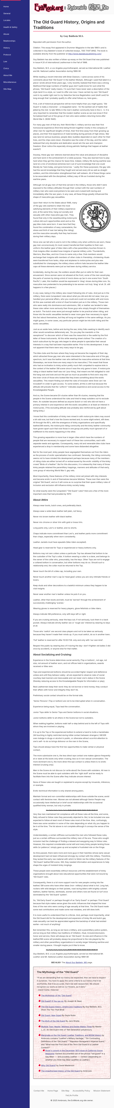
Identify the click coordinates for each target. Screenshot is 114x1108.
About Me (7, 75)
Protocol (7, 55)
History (6, 48)
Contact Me (39, 1091)
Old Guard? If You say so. (52, 1001)
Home (6, 6)
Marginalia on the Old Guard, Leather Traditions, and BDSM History (71, 1035)
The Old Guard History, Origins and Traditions (61, 1007)
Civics (6, 68)
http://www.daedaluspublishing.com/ (84, 54)
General (6, 13)
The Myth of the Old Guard (53, 1021)
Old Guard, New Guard (51, 1015)
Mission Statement (101, 1091)
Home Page (52, 1091)
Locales (6, 20)
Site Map (7, 89)
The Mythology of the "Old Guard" (56, 995)
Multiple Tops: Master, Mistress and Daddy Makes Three (66, 1027)
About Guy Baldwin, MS (76, 962)
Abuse (6, 34)
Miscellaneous (9, 82)
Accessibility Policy (81, 1091)
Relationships (9, 41)
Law (5, 61)
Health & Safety (10, 27)
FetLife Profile (72, 1095)
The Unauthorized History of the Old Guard (60, 1071)
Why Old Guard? (48, 1065)
